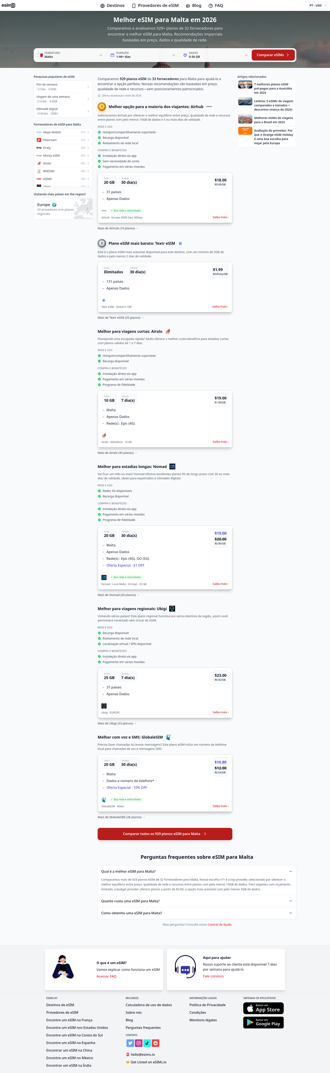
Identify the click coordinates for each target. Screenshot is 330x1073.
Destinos (112, 5)
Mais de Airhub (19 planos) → (118, 228)
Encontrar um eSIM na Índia (68, 1065)
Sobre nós (134, 1012)
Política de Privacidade (207, 1005)
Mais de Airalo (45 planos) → (117, 453)
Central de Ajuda (220, 924)
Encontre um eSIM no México (69, 1058)
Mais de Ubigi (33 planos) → (117, 723)
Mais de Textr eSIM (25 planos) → (121, 318)
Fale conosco (213, 976)
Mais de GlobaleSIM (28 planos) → (121, 817)
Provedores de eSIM (155, 5)
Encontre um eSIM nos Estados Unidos (77, 1027)
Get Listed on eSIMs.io (146, 1062)
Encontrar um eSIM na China (69, 1050)
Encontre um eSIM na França (69, 1020)
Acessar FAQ (106, 976)
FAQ (215, 5)
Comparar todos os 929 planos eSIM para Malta (165, 833)
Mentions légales (203, 1020)
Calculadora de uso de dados (149, 1005)
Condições (197, 1012)
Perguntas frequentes (143, 1027)
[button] (165, 197)
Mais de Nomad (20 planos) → (119, 595)
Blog (193, 5)
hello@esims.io (141, 1054)
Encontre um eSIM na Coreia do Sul (74, 1035)
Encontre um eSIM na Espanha (70, 1042)
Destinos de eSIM (60, 1005)
